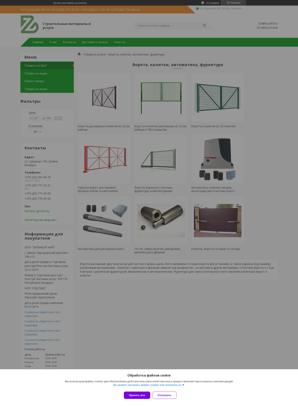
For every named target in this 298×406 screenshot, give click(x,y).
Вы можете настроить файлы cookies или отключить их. (147, 386)
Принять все (137, 395)
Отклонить (166, 395)
